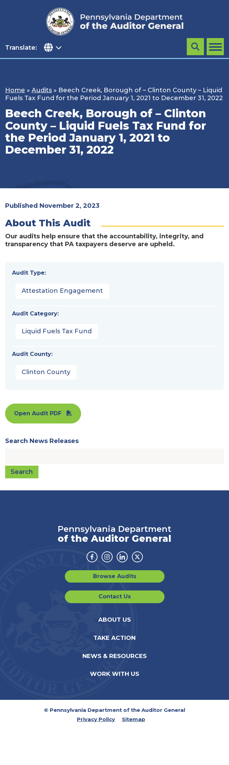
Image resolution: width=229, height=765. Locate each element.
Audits (42, 90)
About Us (114, 619)
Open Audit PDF (37, 413)
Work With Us (114, 673)
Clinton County (46, 372)
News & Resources (114, 656)
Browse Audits (114, 576)
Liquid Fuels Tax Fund (57, 331)
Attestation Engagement (62, 291)
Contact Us (115, 596)
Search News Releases (42, 441)
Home (15, 90)
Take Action (114, 637)
